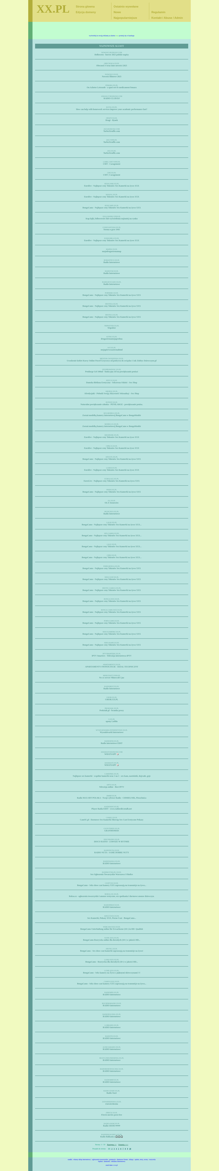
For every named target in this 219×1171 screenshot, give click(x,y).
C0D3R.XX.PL (111, 699)
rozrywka (152, 1159)
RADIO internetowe (112, 863)
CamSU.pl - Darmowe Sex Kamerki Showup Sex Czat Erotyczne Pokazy (111, 820)
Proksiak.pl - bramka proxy (111, 710)
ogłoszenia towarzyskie (100, 1159)
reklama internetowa (118, 1161)
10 (130, 1149)
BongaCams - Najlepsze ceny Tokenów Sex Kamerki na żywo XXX (111, 207)
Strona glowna (85, 6)
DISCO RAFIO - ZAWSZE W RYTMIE (111, 841)
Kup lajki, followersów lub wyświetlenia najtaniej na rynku (112, 218)
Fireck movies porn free (111, 1115)
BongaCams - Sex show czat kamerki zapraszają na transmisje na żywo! (111, 951)
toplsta (100, 1161)
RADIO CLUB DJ (112, 98)
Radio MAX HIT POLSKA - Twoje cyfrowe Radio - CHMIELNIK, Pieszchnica (111, 798)
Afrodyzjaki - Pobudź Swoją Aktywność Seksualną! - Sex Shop (111, 393)
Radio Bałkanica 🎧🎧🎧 (111, 1136)
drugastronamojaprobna (111, 339)
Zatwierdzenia (111, 1104)
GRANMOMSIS (111, 830)
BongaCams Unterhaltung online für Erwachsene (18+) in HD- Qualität (111, 929)
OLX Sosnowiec (112, 503)
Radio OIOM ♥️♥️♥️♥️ (111, 1126)
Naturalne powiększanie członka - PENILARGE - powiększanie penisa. (112, 404)
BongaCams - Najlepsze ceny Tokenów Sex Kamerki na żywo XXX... (111, 524)
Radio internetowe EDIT (112, 743)
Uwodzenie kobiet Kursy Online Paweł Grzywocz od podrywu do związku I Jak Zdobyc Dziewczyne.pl (112, 360)
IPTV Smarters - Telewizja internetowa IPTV (112, 656)
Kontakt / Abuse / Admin (167, 17)
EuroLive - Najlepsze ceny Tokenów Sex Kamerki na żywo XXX (112, 481)
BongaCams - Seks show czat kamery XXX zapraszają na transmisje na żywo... (111, 885)
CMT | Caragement (111, 175)
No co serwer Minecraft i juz (111, 677)
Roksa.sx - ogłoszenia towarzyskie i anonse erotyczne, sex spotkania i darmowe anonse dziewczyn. (111, 896)
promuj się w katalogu (126, 36)
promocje (112, 1159)
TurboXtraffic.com (111, 131)
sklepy (131, 1159)
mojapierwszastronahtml (112, 350)
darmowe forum (122, 1159)
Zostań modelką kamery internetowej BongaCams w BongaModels (111, 415)
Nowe (117, 12)
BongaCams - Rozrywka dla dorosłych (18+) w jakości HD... (111, 962)
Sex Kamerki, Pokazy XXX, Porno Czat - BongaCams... (111, 918)
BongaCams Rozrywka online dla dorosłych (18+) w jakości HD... (111, 940)
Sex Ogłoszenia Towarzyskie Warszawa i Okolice (111, 874)
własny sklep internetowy (82, 1159)
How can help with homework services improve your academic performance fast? (111, 109)
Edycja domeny (86, 12)
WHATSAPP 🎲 (111, 754)
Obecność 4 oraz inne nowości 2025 (111, 65)
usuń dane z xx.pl (112, 1165)
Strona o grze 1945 (112, 229)
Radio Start (112, 1093)
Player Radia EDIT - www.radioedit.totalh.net (112, 809)
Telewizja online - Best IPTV (111, 787)
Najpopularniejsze (125, 17)
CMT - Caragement (111, 164)
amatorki (107, 1161)
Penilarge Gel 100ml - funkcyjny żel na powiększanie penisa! (111, 371)
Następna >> (112, 1145)
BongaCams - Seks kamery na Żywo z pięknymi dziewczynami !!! (111, 973)
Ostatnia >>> (123, 1145)
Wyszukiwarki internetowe (112, 732)
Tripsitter (111, 328)
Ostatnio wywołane (126, 6)
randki (70, 1159)
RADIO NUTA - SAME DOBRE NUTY (111, 852)
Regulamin (158, 12)
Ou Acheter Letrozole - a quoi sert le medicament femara (112, 87)
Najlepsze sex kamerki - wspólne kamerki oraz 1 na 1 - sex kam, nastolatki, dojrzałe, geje (112, 776)
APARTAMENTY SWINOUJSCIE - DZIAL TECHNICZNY (111, 667)
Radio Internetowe (112, 262)
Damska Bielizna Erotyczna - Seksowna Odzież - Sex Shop (111, 382)
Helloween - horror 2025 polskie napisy (112, 54)
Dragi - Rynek (111, 120)
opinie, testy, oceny (141, 1159)
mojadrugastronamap (111, 251)
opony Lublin (112, 721)
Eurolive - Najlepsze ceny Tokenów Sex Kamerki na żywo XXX (111, 186)
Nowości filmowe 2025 (111, 76)
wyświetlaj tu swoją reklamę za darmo (102, 36)
